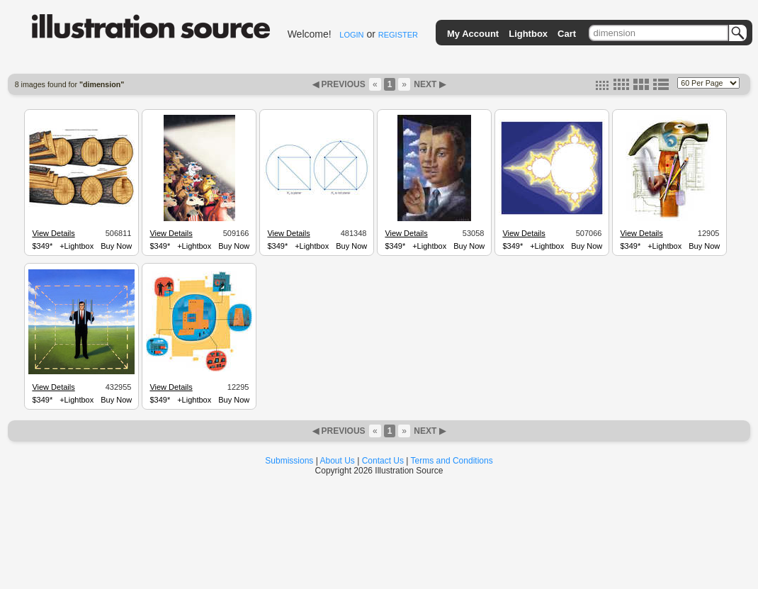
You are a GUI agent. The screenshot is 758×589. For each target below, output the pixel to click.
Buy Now (116, 246)
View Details (53, 233)
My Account (473, 33)
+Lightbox (77, 246)
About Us (337, 461)
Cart (567, 33)
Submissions (289, 461)
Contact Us (383, 461)
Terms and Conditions (452, 461)
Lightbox (528, 33)
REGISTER (398, 34)
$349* (42, 246)
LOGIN (351, 34)
